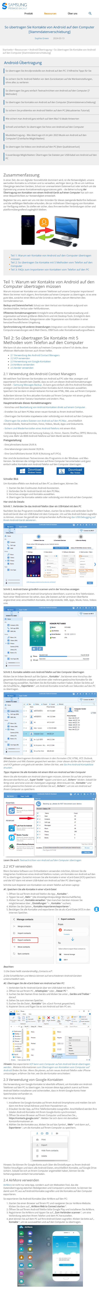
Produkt (28, 13)
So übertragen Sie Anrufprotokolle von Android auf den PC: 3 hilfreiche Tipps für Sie (48, 70)
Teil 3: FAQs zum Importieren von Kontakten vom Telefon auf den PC (50, 269)
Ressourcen (50, 13)
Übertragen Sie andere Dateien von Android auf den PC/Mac (36, 420)
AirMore (7, 1184)
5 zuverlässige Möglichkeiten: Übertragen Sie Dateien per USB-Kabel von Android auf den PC (51, 156)
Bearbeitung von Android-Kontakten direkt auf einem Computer (52, 407)
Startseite (8, 49)
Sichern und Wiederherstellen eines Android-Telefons (32, 428)
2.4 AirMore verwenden (22, 364)
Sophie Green (42, 38)
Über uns (72, 13)
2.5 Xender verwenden (21, 367)
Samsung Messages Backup (27, 384)
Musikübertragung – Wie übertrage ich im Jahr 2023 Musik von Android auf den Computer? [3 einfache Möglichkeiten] (46, 137)
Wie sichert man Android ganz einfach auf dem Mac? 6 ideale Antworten (42, 118)
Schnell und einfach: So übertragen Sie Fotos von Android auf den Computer (45, 126)
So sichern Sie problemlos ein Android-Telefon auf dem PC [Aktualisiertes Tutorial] (47, 110)
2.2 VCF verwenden (20, 358)
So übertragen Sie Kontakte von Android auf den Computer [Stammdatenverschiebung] (51, 102)
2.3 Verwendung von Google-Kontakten (30, 361)
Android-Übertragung (40, 49)
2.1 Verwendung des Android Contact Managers (35, 355)
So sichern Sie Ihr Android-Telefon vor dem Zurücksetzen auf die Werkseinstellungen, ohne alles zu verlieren (49, 80)
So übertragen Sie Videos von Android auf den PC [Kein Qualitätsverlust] (43, 146)
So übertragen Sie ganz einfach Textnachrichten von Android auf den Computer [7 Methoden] (48, 92)
